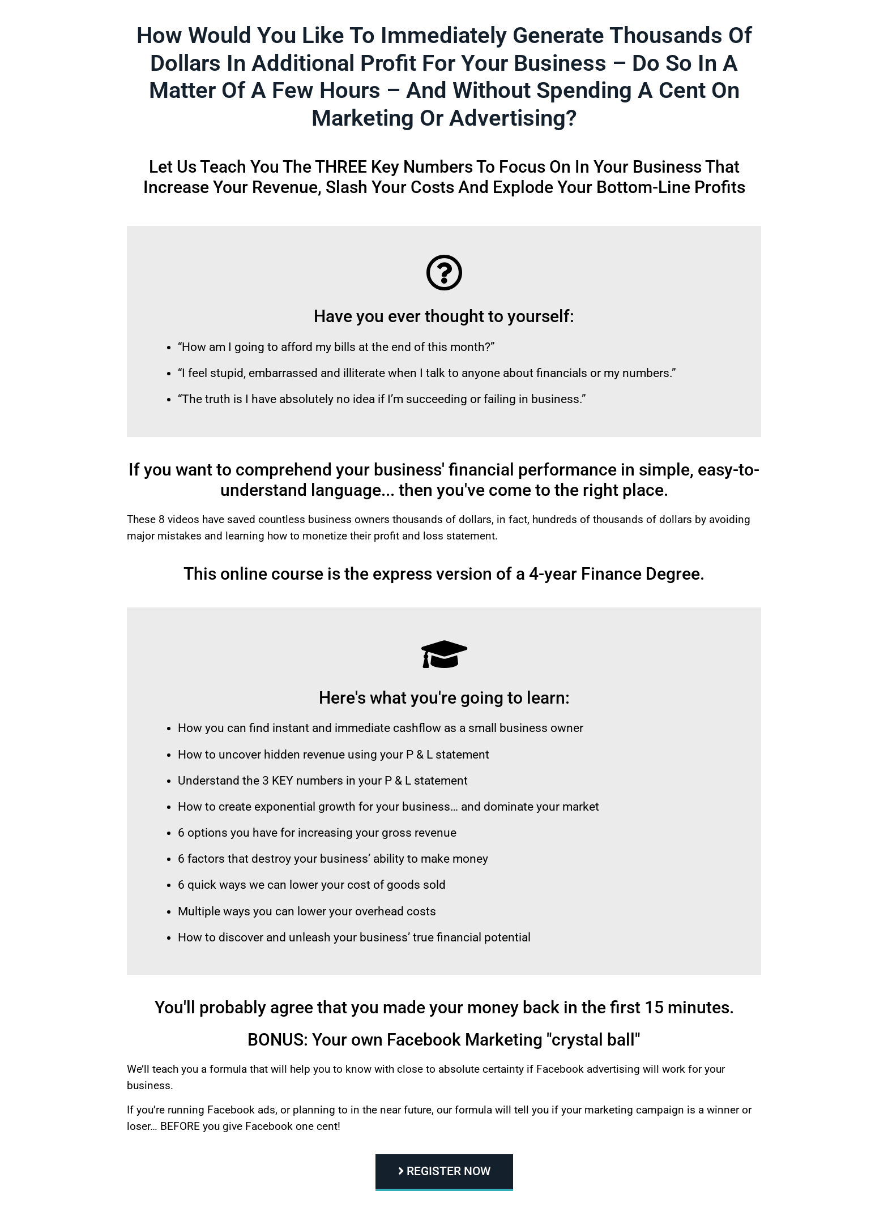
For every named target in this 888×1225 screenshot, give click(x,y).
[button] (444, 1172)
